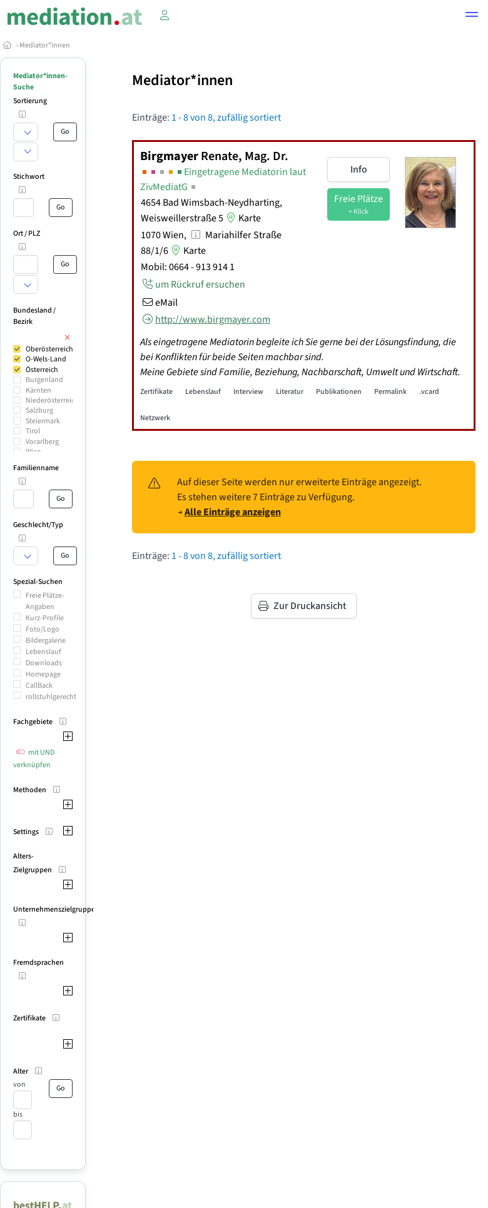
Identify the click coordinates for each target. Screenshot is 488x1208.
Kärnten (38, 390)
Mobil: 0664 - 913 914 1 (188, 267)
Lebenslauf (43, 652)
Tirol (33, 431)
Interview (248, 391)
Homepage (43, 674)
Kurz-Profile (45, 618)
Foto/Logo (42, 629)
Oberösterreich (49, 349)
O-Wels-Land (46, 359)
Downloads (44, 663)
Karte (242, 218)
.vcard (429, 391)
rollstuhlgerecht (51, 697)
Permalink (390, 391)
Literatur (289, 391)
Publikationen (339, 391)
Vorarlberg (42, 441)
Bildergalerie (46, 640)
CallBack (39, 685)
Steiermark (43, 421)
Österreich (42, 370)
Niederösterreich (52, 400)
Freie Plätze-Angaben (45, 601)
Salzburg (39, 410)
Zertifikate (156, 391)
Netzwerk (155, 418)
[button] (471, 16)
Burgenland (44, 380)
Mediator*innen (44, 45)
